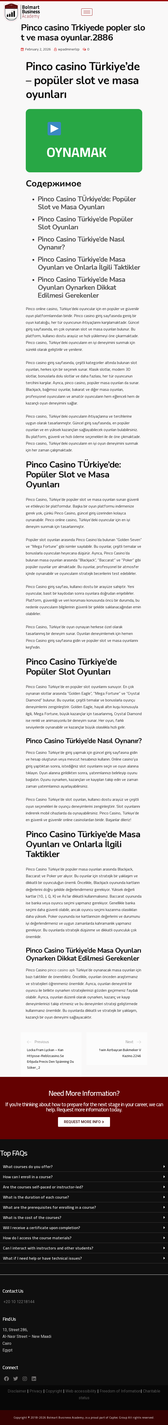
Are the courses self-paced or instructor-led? (43, 1187)
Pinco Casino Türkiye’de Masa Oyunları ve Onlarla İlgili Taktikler (89, 263)
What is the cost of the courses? (32, 1217)
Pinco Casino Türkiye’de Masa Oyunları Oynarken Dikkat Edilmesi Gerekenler (81, 287)
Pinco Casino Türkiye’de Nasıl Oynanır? (81, 243)
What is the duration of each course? (36, 1197)
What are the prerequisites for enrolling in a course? (49, 1207)
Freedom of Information (120, 1391)
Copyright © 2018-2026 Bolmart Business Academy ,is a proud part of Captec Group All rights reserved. (84, 1417)
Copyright (54, 1391)
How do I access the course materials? (37, 1238)
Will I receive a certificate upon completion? (41, 1227)
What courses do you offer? (28, 1166)
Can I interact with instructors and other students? (48, 1248)
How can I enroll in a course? (28, 1176)
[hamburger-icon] (86, 12)
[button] (84, 1167)
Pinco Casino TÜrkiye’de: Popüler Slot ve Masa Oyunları (87, 203)
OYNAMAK (77, 143)
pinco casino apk (61, 970)
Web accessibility (80, 1391)
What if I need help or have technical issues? (42, 1258)
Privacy (35, 1391)
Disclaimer (17, 1391)
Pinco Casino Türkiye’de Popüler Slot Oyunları (85, 223)
